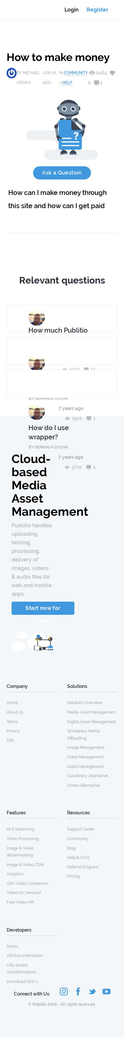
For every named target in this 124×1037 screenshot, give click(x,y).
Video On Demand (24, 892)
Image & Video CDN (25, 864)
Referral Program (82, 867)
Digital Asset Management (91, 722)
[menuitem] (32, 702)
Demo (12, 946)
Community (76, 72)
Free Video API (20, 902)
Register (97, 10)
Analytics (15, 874)
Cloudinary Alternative (87, 776)
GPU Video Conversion (27, 883)
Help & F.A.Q (78, 857)
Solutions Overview (84, 702)
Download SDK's (22, 981)
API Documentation (24, 955)
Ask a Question (62, 173)
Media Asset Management (91, 712)
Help (67, 82)
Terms (12, 722)
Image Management (85, 747)
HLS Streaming (20, 829)
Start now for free (42, 610)
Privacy (13, 731)
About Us (15, 712)
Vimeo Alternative (83, 785)
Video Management (85, 757)
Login (71, 10)
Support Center (81, 829)
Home (12, 702)
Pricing (73, 876)
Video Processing (23, 838)
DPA (10, 740)
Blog (71, 848)
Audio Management (85, 766)
